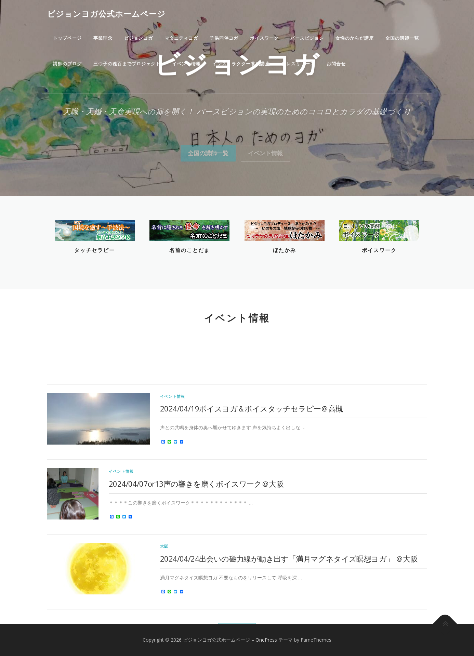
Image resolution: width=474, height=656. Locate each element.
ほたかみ (284, 250)
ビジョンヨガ (138, 38)
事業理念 (103, 38)
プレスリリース (298, 63)
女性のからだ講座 (354, 38)
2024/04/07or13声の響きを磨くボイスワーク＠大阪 (196, 570)
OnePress (266, 640)
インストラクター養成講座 (241, 63)
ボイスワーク (264, 38)
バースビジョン (307, 38)
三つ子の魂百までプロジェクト (126, 63)
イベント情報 (186, 63)
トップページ (67, 38)
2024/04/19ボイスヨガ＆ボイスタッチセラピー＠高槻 (251, 495)
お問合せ (336, 63)
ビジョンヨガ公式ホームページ (106, 13)
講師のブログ (67, 63)
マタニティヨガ (181, 38)
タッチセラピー (94, 250)
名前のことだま (189, 250)
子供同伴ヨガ (224, 38)
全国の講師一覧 (402, 38)
